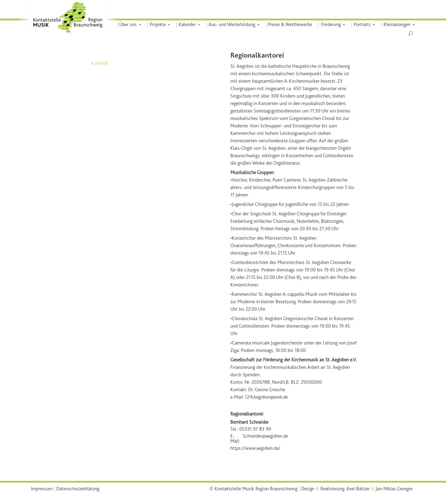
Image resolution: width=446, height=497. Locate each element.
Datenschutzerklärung (77, 489)
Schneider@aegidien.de (265, 436)
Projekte (158, 24)
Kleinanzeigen (396, 24)
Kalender (187, 24)
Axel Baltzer (358, 489)
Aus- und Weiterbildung (232, 24)
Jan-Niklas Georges (394, 489)
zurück (101, 63)
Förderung (330, 24)
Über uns (128, 24)
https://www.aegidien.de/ (255, 448)
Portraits (361, 24)
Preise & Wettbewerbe (290, 24)
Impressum (42, 489)
